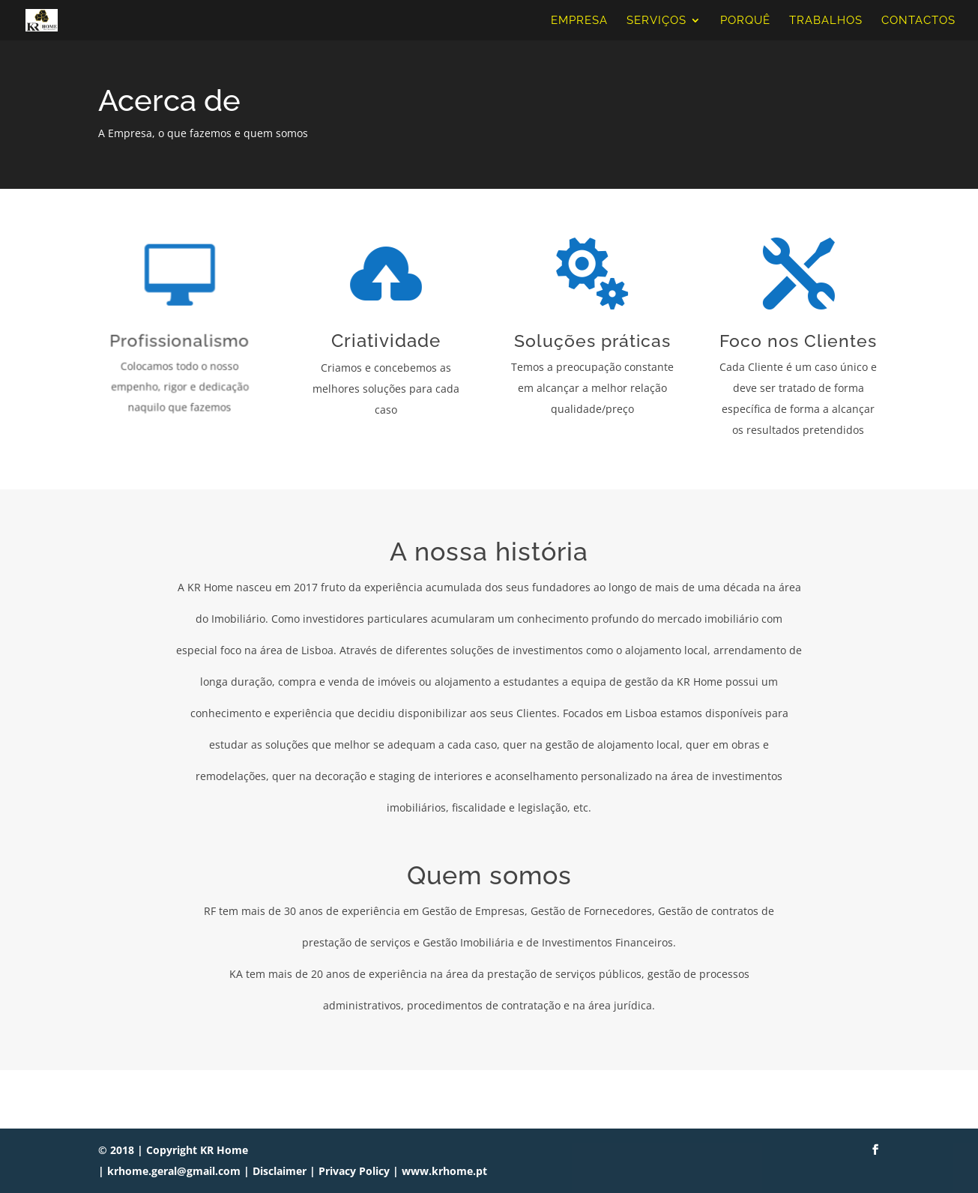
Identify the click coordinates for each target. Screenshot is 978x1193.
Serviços (656, 21)
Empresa (579, 21)
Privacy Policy (354, 1171)
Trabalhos (826, 21)
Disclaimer (280, 1171)
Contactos (918, 21)
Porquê (745, 21)
